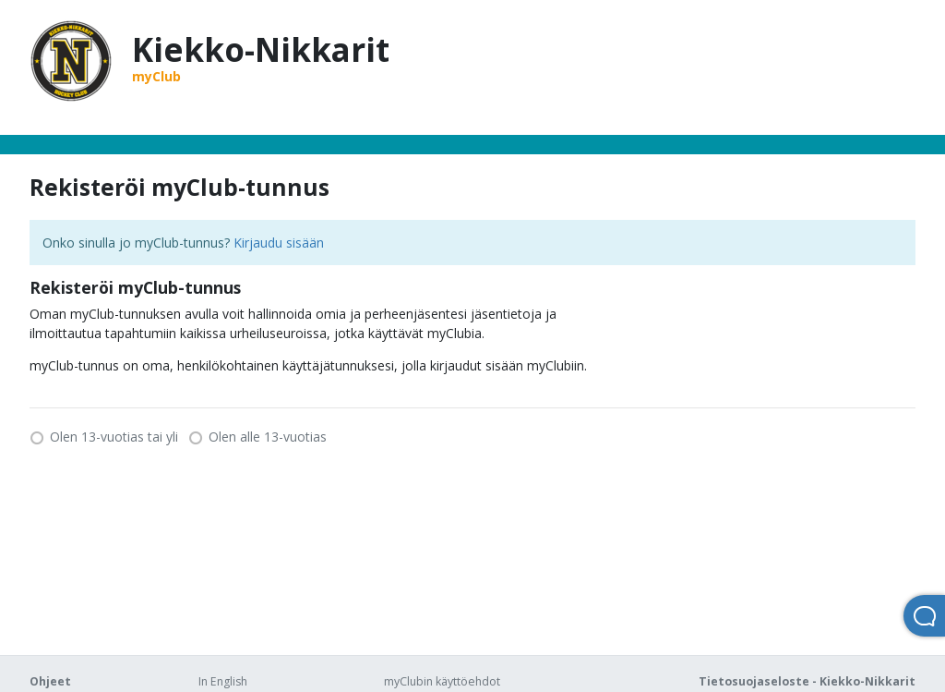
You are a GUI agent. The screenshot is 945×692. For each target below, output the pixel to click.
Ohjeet (50, 681)
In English (222, 681)
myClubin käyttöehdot (442, 681)
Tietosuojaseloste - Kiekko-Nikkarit (807, 681)
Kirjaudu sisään (278, 242)
